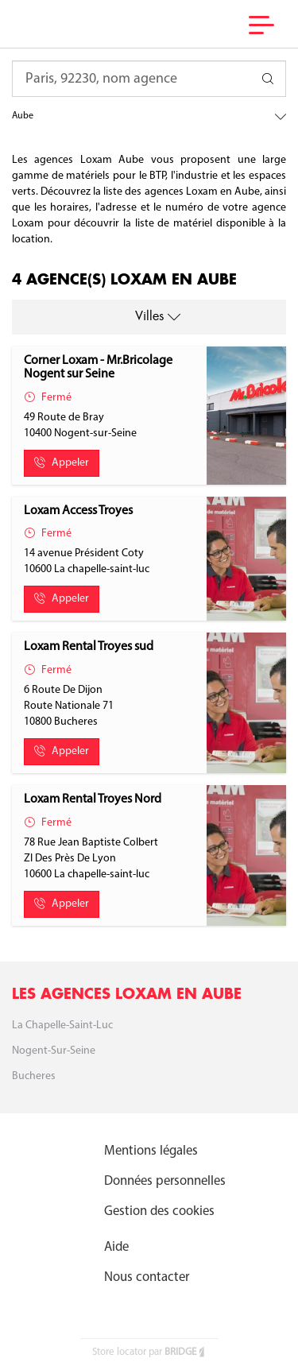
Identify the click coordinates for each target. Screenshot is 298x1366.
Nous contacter (146, 1277)
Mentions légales (151, 1151)
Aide (116, 1247)
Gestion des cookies (159, 1211)
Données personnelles (165, 1181)
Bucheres (34, 1076)
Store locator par (149, 1352)
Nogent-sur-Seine (53, 1051)
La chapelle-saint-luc (62, 1025)
